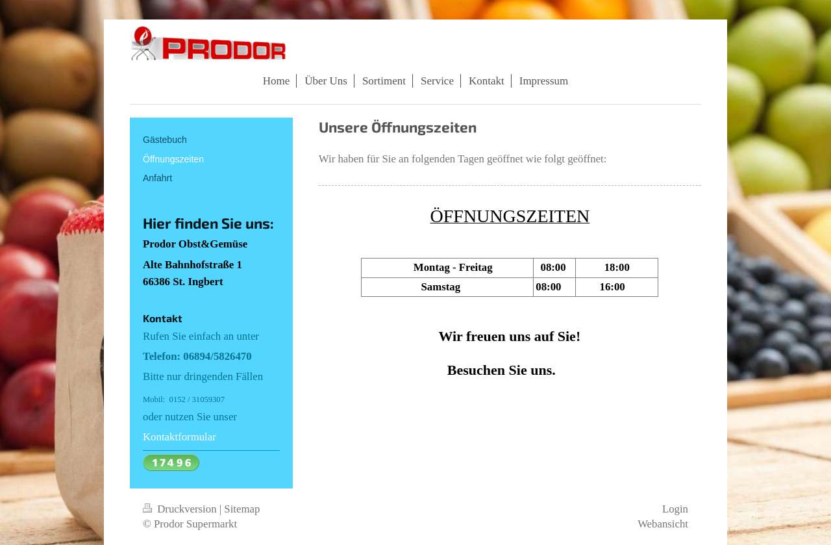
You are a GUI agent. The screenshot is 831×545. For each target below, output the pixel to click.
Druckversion (181, 509)
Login (675, 509)
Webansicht (663, 524)
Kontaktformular (179, 437)
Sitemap (242, 509)
